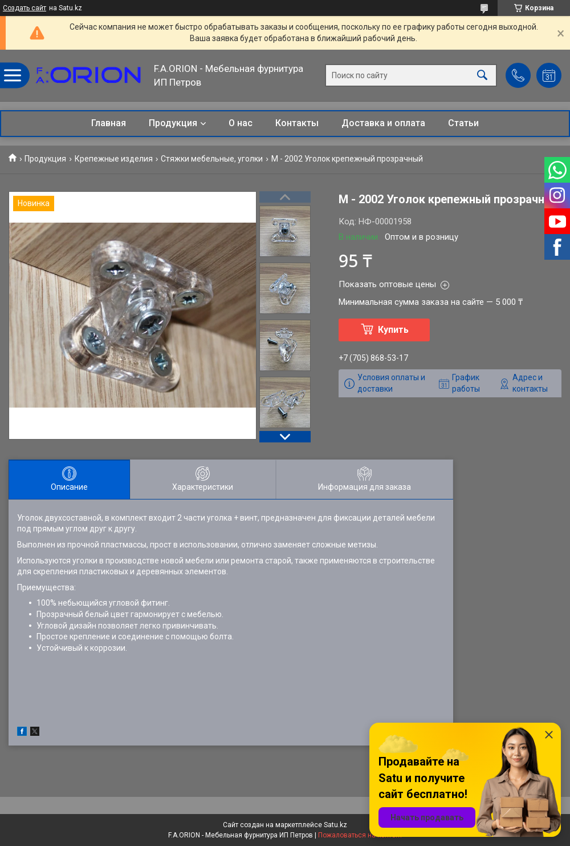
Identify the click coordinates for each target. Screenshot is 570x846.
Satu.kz (335, 825)
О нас (241, 123)
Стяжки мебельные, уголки (212, 158)
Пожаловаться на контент (360, 835)
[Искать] (482, 75)
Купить (393, 329)
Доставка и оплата (383, 123)
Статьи (463, 123)
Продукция (173, 123)
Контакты (297, 123)
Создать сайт (24, 8)
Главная (108, 123)
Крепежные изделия (114, 158)
